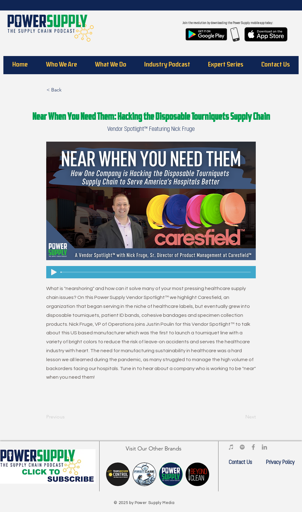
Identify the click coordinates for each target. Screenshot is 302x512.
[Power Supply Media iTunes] (231, 447)
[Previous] (66, 417)
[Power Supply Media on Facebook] (253, 447)
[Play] (54, 272)
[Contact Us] (240, 463)
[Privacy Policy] (280, 463)
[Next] (240, 417)
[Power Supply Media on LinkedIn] (264, 447)
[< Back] (67, 90)
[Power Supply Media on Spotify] (242, 447)
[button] (61, 65)
